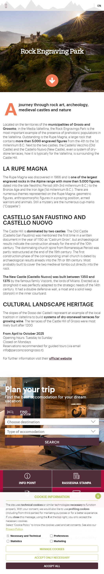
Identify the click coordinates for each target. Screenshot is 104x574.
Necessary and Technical (25, 535)
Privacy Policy (14, 529)
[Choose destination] (52, 421)
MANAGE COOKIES (52, 549)
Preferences (61, 535)
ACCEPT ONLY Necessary (52, 557)
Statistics (16, 541)
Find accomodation (25, 412)
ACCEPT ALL (52, 566)
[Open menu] (6, 6)
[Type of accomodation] (52, 431)
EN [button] (99, 5)
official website (60, 358)
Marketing (60, 541)
